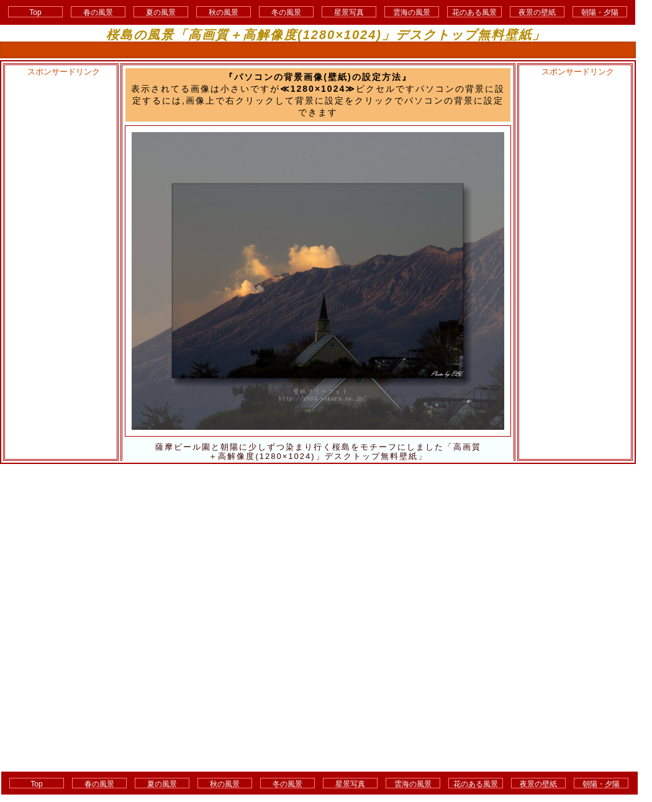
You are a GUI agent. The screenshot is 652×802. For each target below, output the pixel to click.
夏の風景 (161, 12)
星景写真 (349, 12)
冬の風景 (286, 12)
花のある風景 (474, 12)
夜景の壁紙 (537, 12)
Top (35, 12)
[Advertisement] (60, 264)
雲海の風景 (411, 12)
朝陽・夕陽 (599, 12)
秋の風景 (223, 12)
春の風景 (98, 12)
